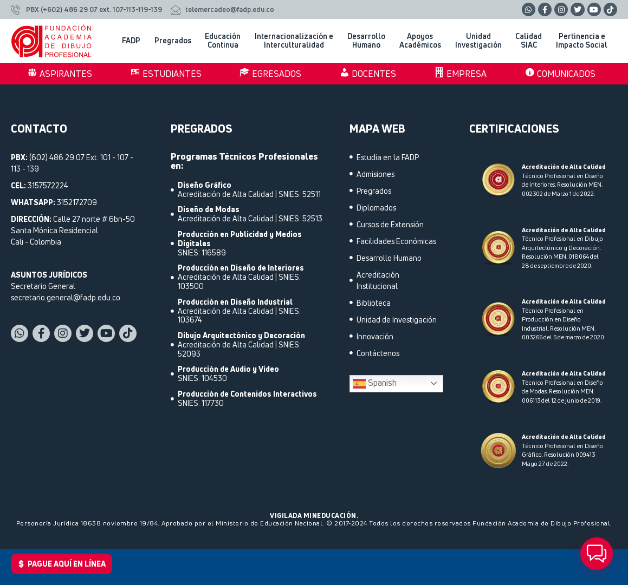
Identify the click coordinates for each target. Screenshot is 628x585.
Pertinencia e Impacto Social (584, 40)
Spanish (375, 383)
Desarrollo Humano (369, 40)
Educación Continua (225, 40)
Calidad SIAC (531, 40)
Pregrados (175, 40)
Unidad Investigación (481, 40)
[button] (596, 553)
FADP (134, 40)
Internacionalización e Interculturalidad (297, 40)
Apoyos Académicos (422, 40)
